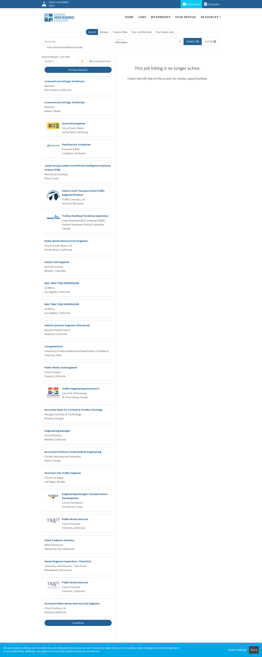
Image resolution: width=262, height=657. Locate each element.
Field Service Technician (76, 144)
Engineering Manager (57, 430)
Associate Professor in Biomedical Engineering (72, 451)
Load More (78, 623)
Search (92, 32)
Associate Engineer (73, 123)
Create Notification (100, 61)
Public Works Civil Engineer (60, 367)
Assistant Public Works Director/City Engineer (72, 603)
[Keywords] (78, 41)
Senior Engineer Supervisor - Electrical (67, 561)
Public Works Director (75, 519)
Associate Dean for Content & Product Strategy (73, 409)
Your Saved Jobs (165, 32)
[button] (210, 41)
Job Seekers (191, 4)
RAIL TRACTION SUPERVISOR (61, 283)
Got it (254, 649)
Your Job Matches (142, 32)
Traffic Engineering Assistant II (80, 388)
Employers (212, 4)
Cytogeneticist (53, 346)
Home (129, 17)
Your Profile (185, 17)
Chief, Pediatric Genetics (59, 540)
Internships (160, 17)
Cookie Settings (237, 649)
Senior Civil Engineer (56, 262)
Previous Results (78, 69)
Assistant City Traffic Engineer (62, 473)
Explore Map (120, 32)
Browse (104, 32)
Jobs (142, 17)
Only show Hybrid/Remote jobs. (65, 47)
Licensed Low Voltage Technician (64, 81)
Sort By (48, 61)
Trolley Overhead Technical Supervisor (85, 215)
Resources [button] (209, 17)
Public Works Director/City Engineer (66, 241)
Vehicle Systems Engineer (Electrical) (67, 325)
